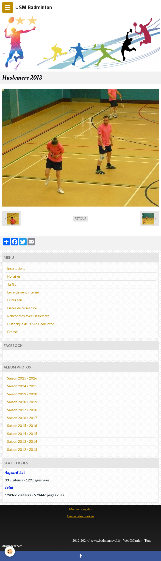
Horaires (14, 276)
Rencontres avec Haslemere (28, 316)
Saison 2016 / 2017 (22, 418)
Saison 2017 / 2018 (22, 410)
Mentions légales (80, 509)
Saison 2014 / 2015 (22, 434)
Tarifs (11, 284)
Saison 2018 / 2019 (22, 402)
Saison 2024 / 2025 (22, 386)
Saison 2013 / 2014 (22, 441)
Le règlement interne (23, 292)
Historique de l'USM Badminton (31, 324)
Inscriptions (16, 268)
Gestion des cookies (80, 516)
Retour (80, 218)
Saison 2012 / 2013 (22, 449)
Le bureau (14, 300)
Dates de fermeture (22, 308)
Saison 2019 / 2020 (22, 394)
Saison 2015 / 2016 (22, 425)
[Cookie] (10, 551)
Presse (12, 332)
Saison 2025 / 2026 (22, 378)
